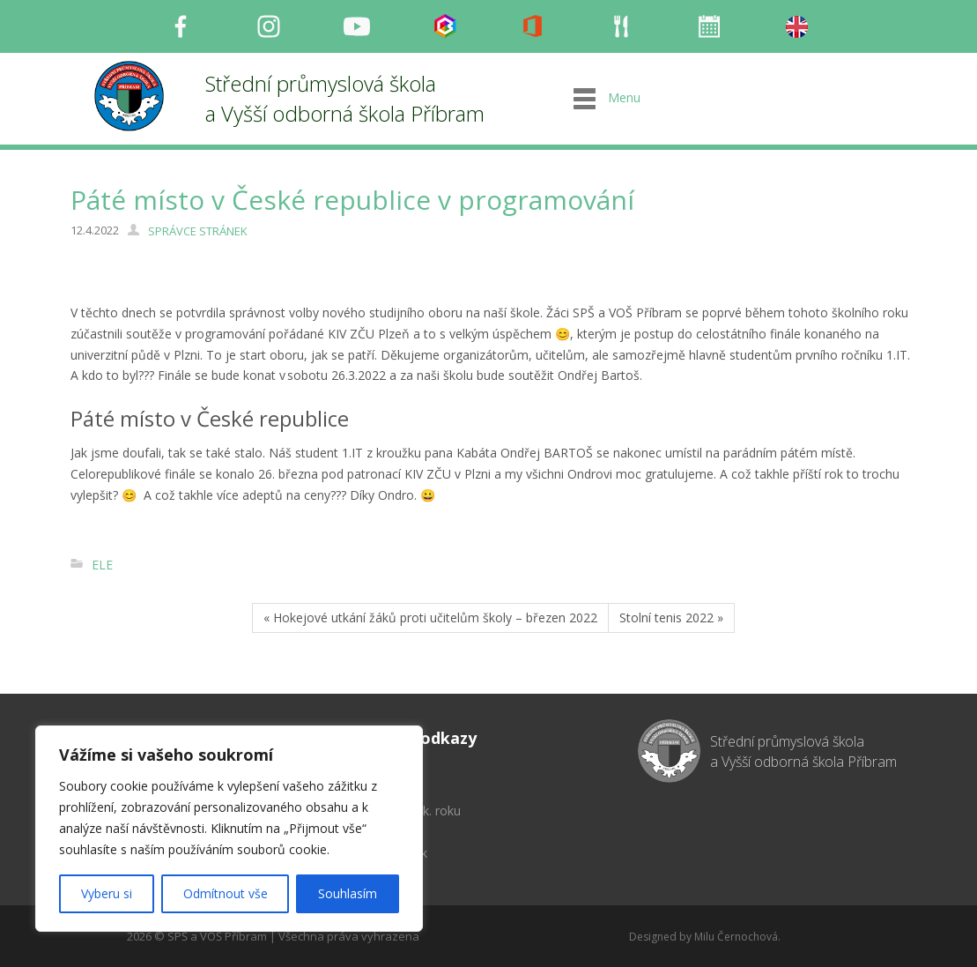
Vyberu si (106, 893)
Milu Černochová (736, 936)
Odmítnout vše (225, 893)
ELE (102, 564)
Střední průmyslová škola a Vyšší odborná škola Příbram (345, 98)
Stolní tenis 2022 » (671, 617)
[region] (229, 828)
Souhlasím (347, 893)
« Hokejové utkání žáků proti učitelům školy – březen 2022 (430, 617)
